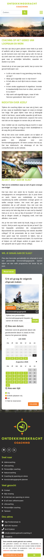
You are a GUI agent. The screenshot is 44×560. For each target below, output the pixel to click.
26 (17, 382)
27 (8, 358)
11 (12, 376)
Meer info (11, 308)
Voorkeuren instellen (13, 555)
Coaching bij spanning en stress (15, 476)
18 (12, 379)
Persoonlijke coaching (11, 469)
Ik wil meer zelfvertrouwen (12, 501)
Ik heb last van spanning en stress (15, 497)
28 (12, 358)
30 (21, 358)
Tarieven (6, 511)
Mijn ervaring (8, 494)
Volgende (33, 404)
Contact (6, 490)
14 (26, 376)
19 (17, 379)
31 (26, 358)
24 (8, 382)
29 (17, 358)
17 (8, 379)
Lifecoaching (8, 466)
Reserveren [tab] (9, 271)
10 (8, 376)
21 (26, 379)
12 (17, 376)
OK (34, 555)
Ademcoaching (8, 462)
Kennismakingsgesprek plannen (15, 479)
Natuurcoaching (9, 473)
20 (21, 379)
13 (21, 376)
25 (12, 382)
